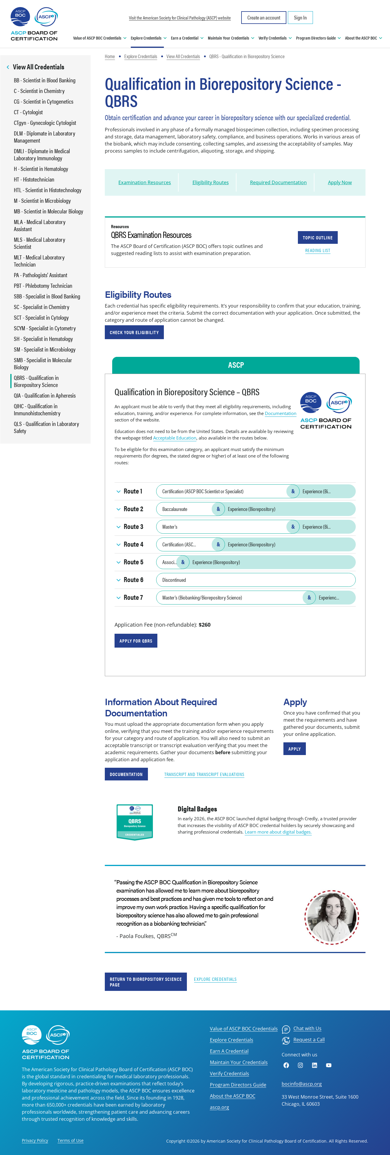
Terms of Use (71, 1140)
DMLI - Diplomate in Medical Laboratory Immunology (42, 154)
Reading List (317, 250)
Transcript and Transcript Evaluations (204, 774)
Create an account (263, 17)
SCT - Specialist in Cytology (41, 317)
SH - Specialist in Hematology (43, 338)
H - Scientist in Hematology (41, 168)
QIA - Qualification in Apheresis (45, 395)
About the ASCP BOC (232, 1096)
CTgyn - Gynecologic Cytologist (45, 122)
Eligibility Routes (210, 182)
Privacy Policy (35, 1140)
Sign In (300, 17)
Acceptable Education (174, 438)
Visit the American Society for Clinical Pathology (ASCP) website (180, 17)
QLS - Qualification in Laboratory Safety (46, 427)
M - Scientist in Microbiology (42, 200)
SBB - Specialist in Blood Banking (47, 296)
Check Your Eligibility (134, 332)
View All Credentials (183, 56)
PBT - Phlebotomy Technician (43, 285)
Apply (294, 748)
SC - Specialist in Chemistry (41, 306)
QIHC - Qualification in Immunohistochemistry (37, 409)
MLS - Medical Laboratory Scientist (39, 243)
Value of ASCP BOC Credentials (244, 1028)
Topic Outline (318, 237)
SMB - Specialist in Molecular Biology (43, 363)
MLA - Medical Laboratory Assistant (40, 225)
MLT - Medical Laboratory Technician (39, 261)
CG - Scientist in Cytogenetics (43, 101)
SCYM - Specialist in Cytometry (45, 327)
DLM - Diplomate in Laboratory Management (44, 137)
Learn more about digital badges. (278, 832)
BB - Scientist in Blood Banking (45, 80)
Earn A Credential (229, 1051)
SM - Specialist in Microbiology (45, 349)
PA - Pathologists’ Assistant (40, 274)
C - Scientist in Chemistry (39, 90)
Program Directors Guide (238, 1085)
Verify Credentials (229, 1073)
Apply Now (340, 182)
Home (110, 56)
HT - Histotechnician (34, 179)
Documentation (280, 413)
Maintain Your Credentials (239, 1062)
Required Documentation (278, 182)
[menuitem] (302, 1029)
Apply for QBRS (136, 640)
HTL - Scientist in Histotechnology (47, 189)
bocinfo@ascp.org (302, 1084)
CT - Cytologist (28, 111)
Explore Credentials (140, 56)
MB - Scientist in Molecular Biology (48, 211)
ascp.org (219, 1107)
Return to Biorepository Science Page (146, 982)
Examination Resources (144, 182)
